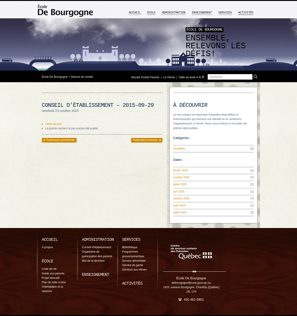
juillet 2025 (179, 184)
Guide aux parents (53, 273)
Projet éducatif (51, 278)
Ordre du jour (53, 124)
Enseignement (202, 12)
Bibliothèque (129, 247)
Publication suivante (145, 140)
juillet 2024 (179, 212)
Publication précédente (60, 140)
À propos (47, 247)
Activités (245, 12)
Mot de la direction (93, 260)
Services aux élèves (134, 269)
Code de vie (49, 268)
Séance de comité (82, 76)
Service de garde (132, 265)
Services (225, 12)
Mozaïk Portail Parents (145, 77)
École (151, 12)
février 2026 (180, 170)
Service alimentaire (134, 260)
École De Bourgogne (55, 76)
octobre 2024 (181, 198)
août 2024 (179, 205)
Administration (173, 12)
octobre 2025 (181, 177)
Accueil (135, 12)
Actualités (179, 148)
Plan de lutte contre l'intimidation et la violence (54, 287)
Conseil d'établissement (96, 247)
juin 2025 (178, 191)
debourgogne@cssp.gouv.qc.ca (191, 282)
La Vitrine (169, 77)
